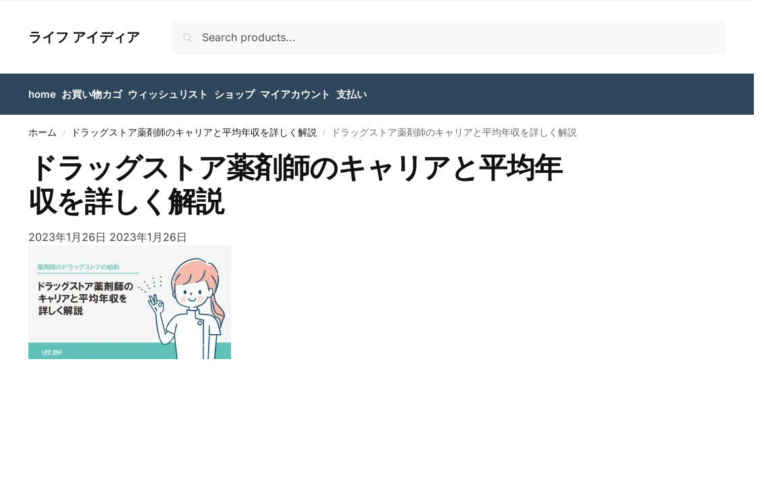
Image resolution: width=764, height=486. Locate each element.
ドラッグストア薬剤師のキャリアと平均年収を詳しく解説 (194, 132)
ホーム (42, 132)
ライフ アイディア (84, 37)
